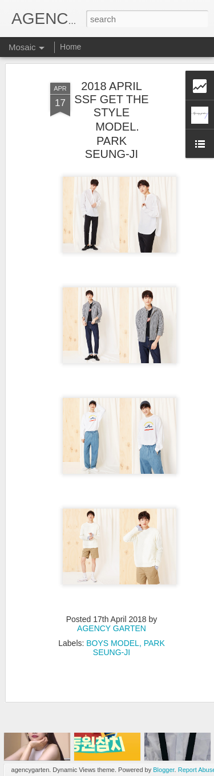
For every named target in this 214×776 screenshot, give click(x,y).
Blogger (163, 769)
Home (70, 46)
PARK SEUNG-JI (129, 628)
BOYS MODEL (112, 623)
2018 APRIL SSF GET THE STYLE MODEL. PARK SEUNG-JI (111, 100)
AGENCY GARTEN (111, 609)
